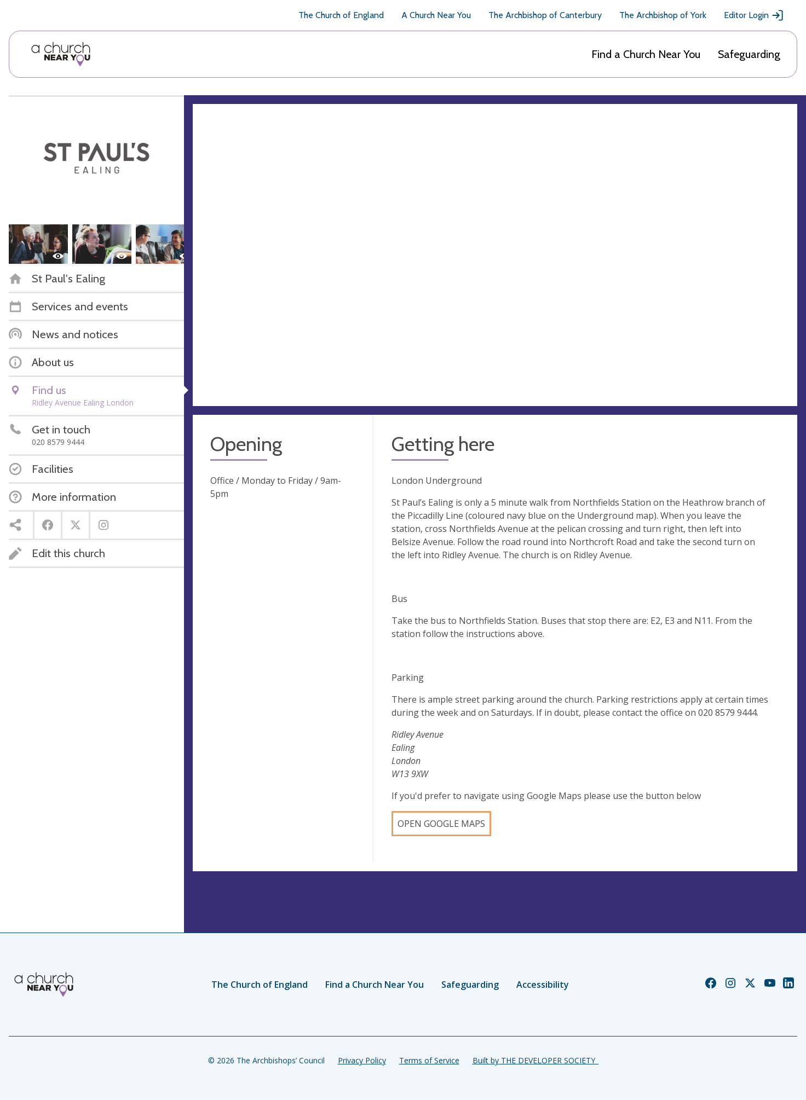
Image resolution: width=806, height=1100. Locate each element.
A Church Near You (436, 15)
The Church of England (341, 15)
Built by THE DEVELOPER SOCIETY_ (535, 1060)
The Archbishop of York (662, 15)
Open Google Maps (441, 824)
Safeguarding (749, 54)
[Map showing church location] (495, 255)
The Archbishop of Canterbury (545, 15)
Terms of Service (429, 1060)
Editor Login (754, 15)
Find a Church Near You (645, 54)
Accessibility (542, 985)
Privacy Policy (362, 1060)
